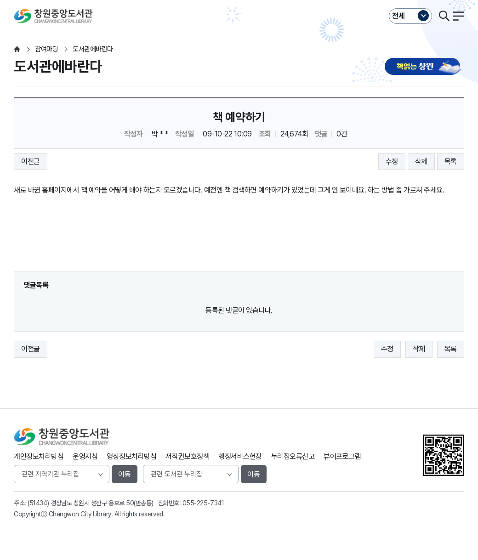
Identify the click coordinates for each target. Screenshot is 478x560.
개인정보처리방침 (38, 456)
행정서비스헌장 (240, 456)
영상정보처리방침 (131, 456)
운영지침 (85, 456)
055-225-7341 (203, 503)
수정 (392, 161)
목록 (450, 161)
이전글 (30, 161)
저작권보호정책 (187, 456)
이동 (124, 474)
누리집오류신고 (293, 456)
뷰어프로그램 (342, 456)
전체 (398, 15)
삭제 (421, 161)
